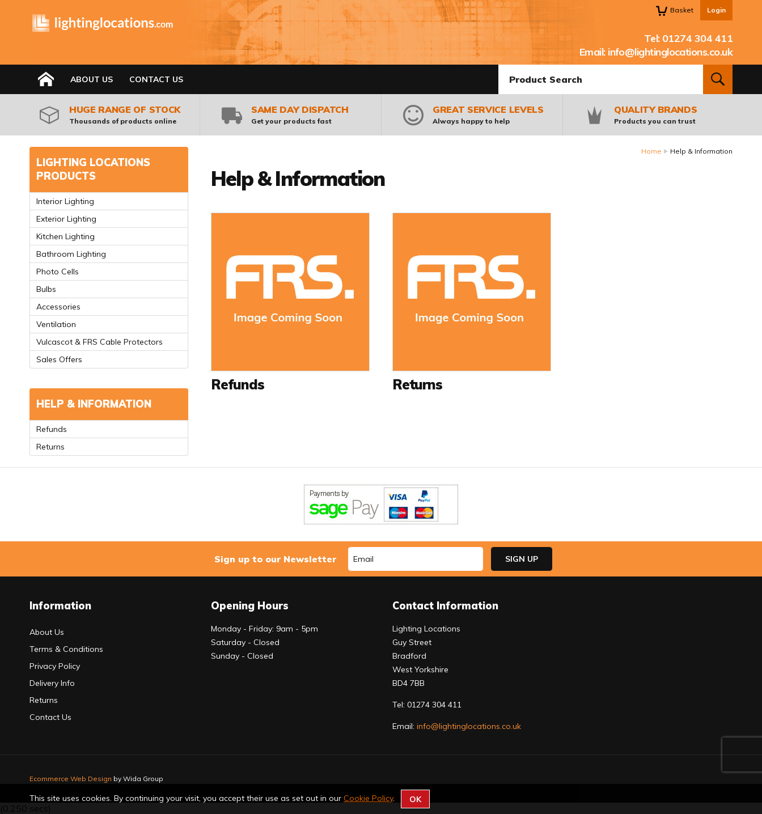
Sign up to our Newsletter (275, 559)
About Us (91, 79)
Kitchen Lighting (65, 236)
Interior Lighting (65, 201)
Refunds (51, 429)
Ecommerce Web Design (70, 778)
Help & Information (93, 403)
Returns (50, 447)
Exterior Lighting (66, 219)
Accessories (58, 307)
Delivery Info (52, 683)
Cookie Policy (368, 798)
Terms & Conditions (66, 649)
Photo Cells (57, 271)
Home (651, 151)
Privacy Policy (54, 666)
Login (716, 10)
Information (60, 605)
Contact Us (156, 79)
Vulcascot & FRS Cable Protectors (99, 342)
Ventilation (56, 324)
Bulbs (46, 289)
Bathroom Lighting (71, 254)
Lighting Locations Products (93, 169)
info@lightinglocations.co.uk (670, 51)
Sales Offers (59, 359)
